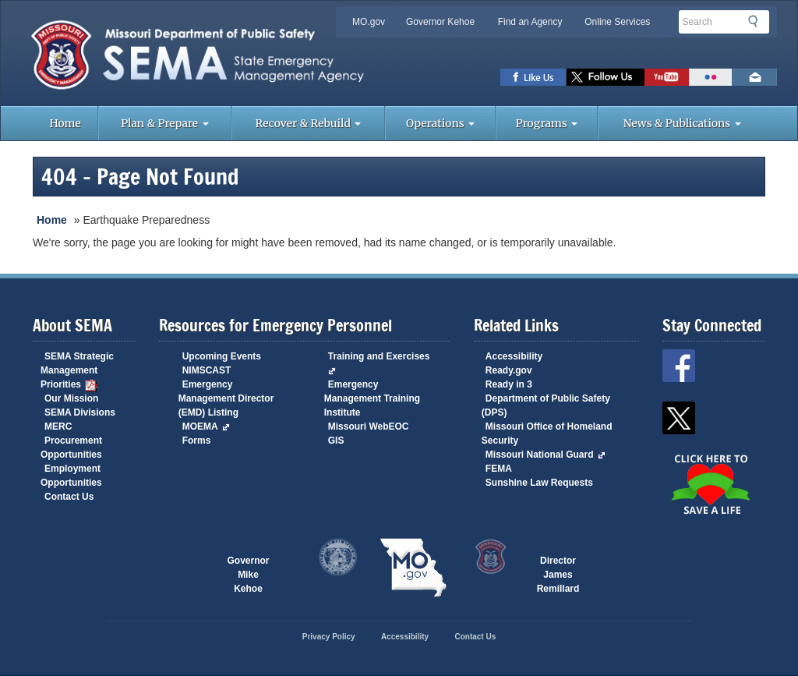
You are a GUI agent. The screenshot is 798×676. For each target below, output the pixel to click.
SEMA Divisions (79, 412)
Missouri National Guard (546, 454)
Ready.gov (509, 370)
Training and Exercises (379, 363)
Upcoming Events (221, 356)
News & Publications (682, 123)
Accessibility (514, 356)
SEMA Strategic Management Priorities (77, 371)
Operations (440, 123)
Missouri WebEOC (368, 426)
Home (64, 123)
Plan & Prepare (164, 123)
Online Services (617, 21)
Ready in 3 (509, 384)
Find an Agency (530, 21)
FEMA (499, 468)
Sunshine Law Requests (539, 482)
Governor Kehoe (440, 21)
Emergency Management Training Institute (372, 398)
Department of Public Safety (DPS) (546, 405)
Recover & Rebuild (309, 123)
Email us (754, 77)
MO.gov (368, 21)
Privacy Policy (328, 636)
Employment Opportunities (71, 475)
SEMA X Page (605, 77)
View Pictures (710, 77)
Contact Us (69, 496)
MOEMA (206, 426)
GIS (336, 440)
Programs (546, 123)
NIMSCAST (206, 370)
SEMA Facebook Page (533, 77)
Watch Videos (666, 77)
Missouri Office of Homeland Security (547, 433)
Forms (196, 440)
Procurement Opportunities (71, 447)
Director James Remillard (558, 568)
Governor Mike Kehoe (248, 568)
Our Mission (71, 398)
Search (757, 21)
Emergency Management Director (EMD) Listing (226, 398)
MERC (58, 426)
